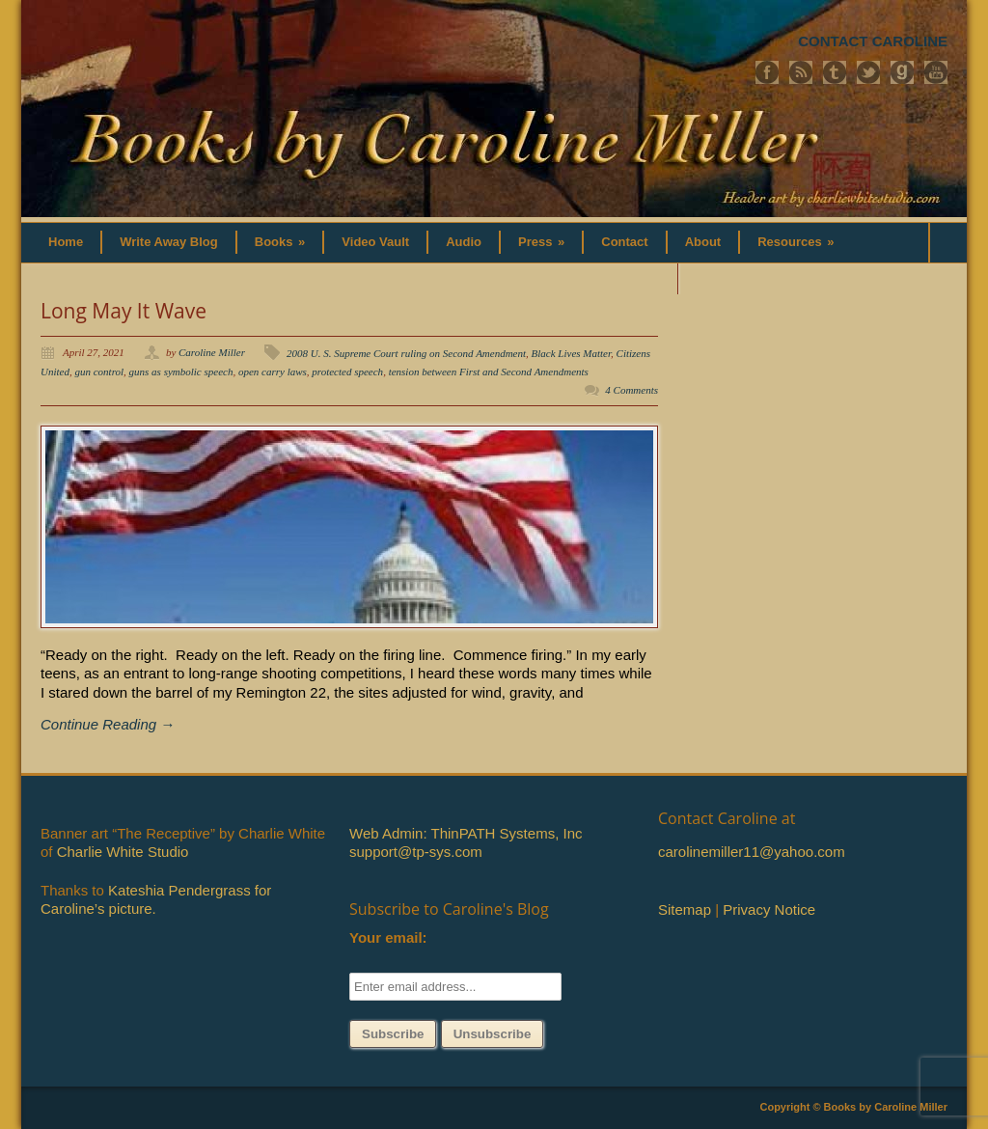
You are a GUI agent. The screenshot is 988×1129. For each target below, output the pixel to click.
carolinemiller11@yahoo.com (751, 851)
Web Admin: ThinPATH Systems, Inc (465, 833)
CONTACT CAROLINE (872, 41)
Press (541, 241)
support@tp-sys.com (415, 851)
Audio (463, 241)
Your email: (388, 937)
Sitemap (684, 909)
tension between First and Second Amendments (489, 371)
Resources (795, 241)
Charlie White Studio (123, 851)
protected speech (347, 371)
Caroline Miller (211, 352)
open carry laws (272, 371)
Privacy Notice (769, 909)
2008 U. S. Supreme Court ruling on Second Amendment (406, 353)
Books (280, 241)
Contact (624, 241)
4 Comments (631, 390)
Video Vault (375, 241)
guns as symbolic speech (181, 371)
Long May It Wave (123, 310)
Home (65, 241)
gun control (99, 371)
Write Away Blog (169, 241)
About (703, 241)
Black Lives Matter (571, 353)
